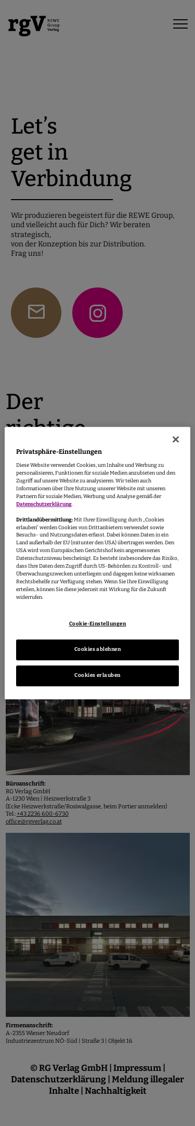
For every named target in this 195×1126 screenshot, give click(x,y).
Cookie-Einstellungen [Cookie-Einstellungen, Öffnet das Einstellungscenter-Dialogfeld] (97, 624)
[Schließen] (175, 439)
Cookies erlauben (97, 675)
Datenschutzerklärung (44, 504)
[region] (97, 563)
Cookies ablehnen (97, 649)
